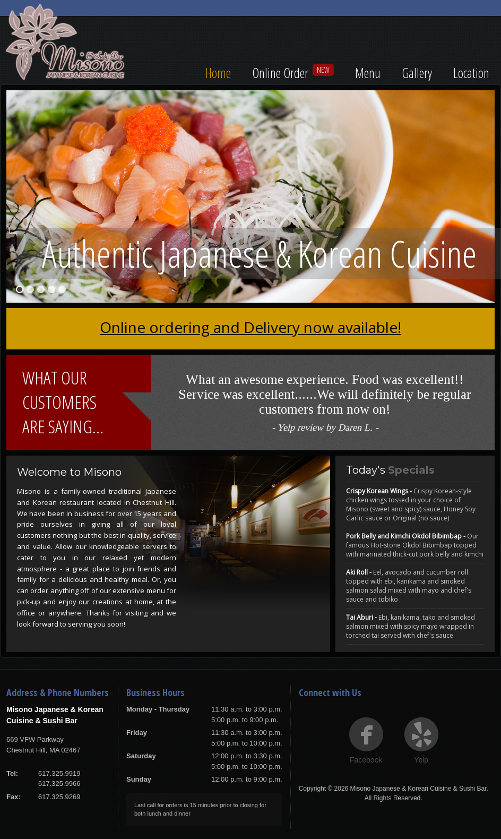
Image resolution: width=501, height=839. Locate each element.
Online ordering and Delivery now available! (250, 327)
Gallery (417, 73)
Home (218, 73)
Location (471, 73)
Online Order (280, 73)
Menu (368, 73)
